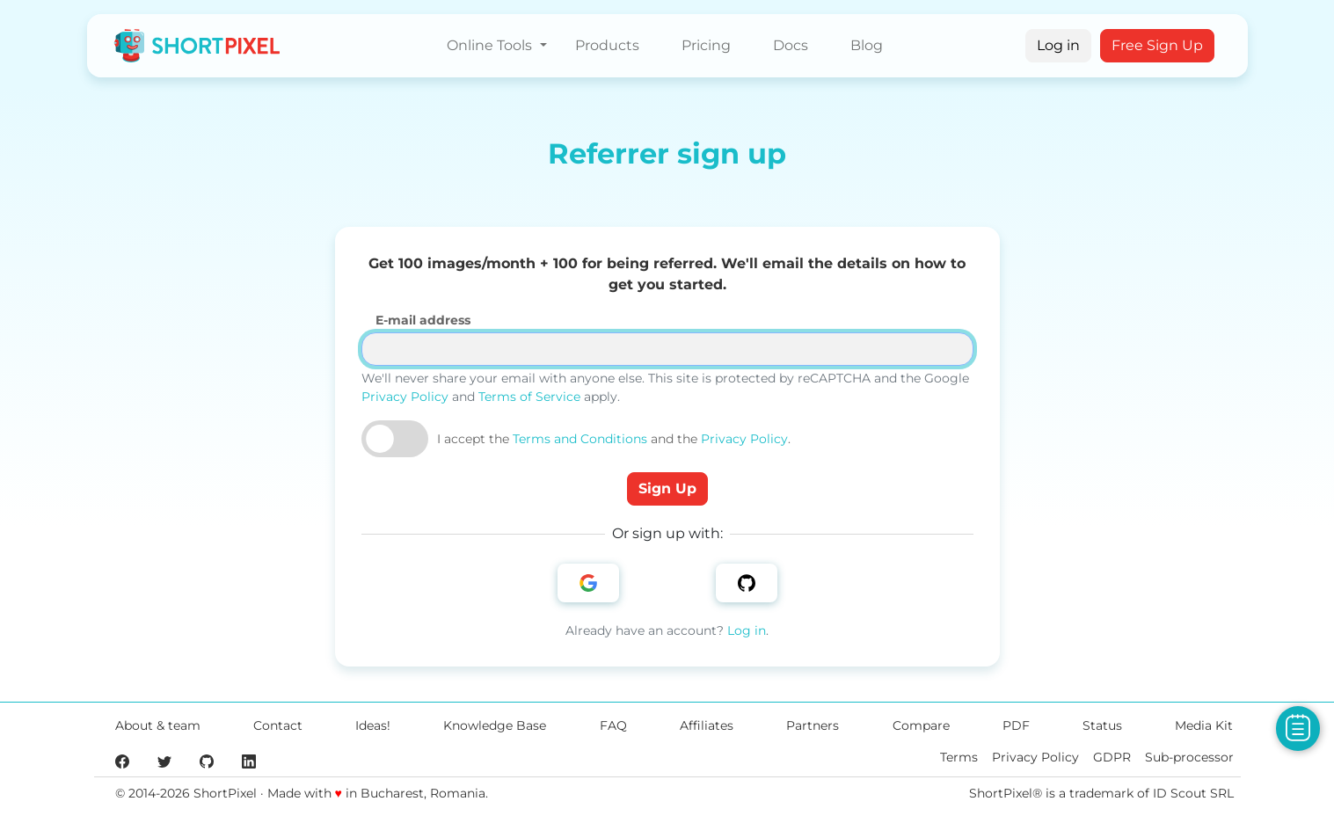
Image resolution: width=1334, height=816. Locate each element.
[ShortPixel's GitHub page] (207, 761)
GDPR (1112, 757)
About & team (157, 725)
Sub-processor (1189, 757)
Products (607, 45)
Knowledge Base (494, 725)
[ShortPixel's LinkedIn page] (249, 761)
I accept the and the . (614, 439)
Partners (812, 725)
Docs (790, 45)
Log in (1058, 45)
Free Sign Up (1157, 45)
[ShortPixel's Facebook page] (122, 761)
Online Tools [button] (491, 45)
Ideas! (372, 725)
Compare (921, 725)
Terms (959, 757)
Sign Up (667, 488)
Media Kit (1204, 725)
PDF (1016, 725)
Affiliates (706, 725)
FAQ (613, 725)
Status (1102, 725)
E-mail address (422, 320)
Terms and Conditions (580, 439)
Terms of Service (529, 396)
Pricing (706, 45)
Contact (278, 725)
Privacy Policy (404, 396)
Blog (866, 45)
